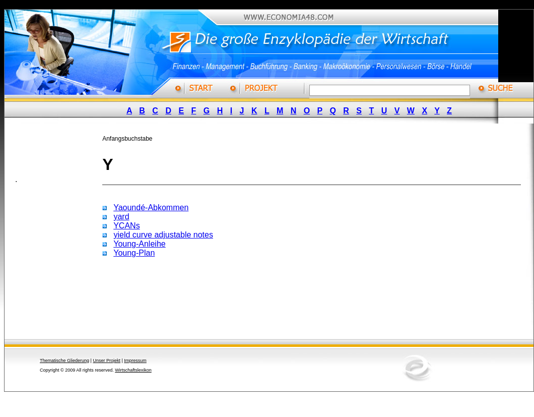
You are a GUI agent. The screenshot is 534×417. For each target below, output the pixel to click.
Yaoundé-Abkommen (150, 207)
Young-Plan (134, 253)
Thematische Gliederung (64, 360)
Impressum (135, 360)
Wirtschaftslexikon (133, 370)
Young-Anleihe (139, 244)
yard (121, 216)
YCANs (126, 225)
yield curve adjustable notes (163, 234)
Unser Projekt (106, 360)
